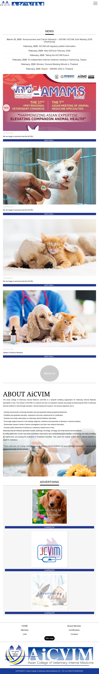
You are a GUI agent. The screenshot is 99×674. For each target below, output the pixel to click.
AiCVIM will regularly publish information (57, 46)
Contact (74, 634)
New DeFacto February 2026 (57, 51)
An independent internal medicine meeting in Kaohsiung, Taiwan (57, 60)
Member (25, 630)
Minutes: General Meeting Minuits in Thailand (57, 64)
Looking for (49, 527)
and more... (49, 140)
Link (25, 634)
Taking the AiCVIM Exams (57, 55)
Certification (74, 630)
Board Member (74, 626)
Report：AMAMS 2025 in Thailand (57, 69)
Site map (49, 638)
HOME (25, 626)
